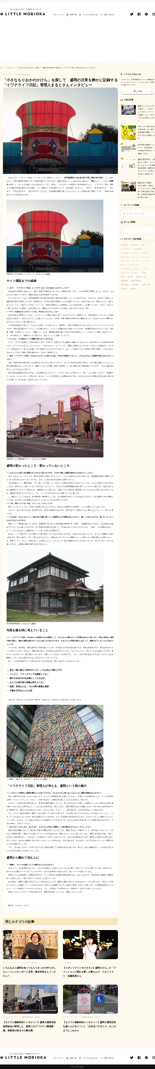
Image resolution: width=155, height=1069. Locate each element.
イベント (136, 257)
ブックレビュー (135, 265)
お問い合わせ (109, 15)
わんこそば (125, 257)
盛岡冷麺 (125, 281)
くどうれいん (126, 249)
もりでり (145, 253)
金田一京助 (146, 285)
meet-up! (134, 245)
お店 (142, 245)
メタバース (125, 273)
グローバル (125, 261)
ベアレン (137, 269)
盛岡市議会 (125, 285)
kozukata (125, 245)
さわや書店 (138, 249)
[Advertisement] (77, 39)
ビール (124, 265)
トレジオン (136, 261)
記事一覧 (73, 15)
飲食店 (133, 289)
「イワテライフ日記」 (25, 178)
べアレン (136, 253)
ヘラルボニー (126, 269)
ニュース (60, 15)
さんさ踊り (125, 253)
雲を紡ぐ (125, 289)
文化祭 (130, 277)
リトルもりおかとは (90, 15)
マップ (146, 269)
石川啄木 (136, 285)
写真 (123, 277)
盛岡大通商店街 (136, 281)
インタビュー (147, 257)
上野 (144, 273)
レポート (136, 273)
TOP (1, 68)
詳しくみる (138, 91)
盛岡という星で (142, 277)
